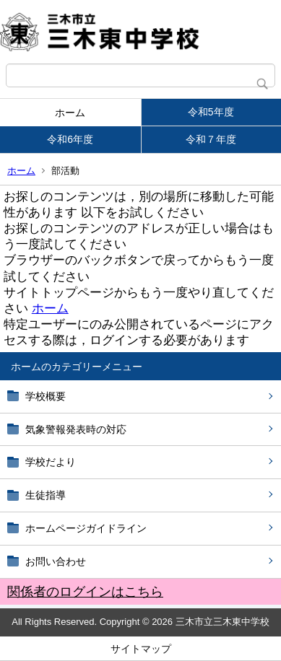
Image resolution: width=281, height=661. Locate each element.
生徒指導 (45, 495)
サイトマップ (141, 649)
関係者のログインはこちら (85, 592)
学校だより (50, 462)
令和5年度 (211, 112)
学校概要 (45, 396)
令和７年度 (211, 139)
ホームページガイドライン (86, 528)
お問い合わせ (55, 561)
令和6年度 (70, 139)
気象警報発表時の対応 (75, 429)
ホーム (70, 112)
